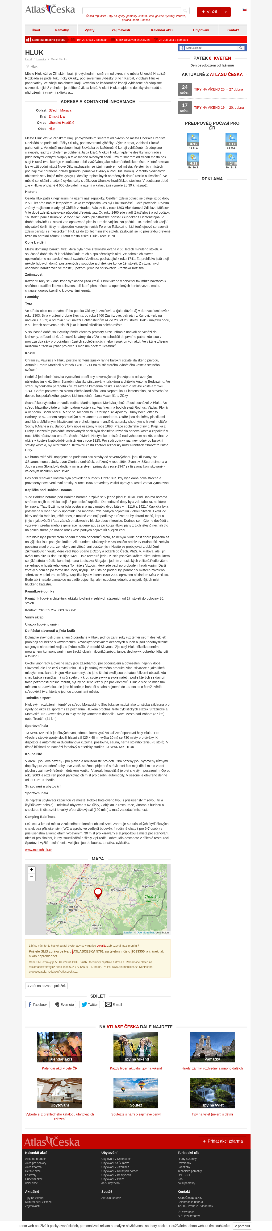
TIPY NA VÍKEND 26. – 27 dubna (218, 89)
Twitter (89, 1004)
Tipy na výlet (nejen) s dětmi (212, 1114)
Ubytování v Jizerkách (115, 1167)
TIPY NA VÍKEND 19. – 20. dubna (219, 107)
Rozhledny (184, 1163)
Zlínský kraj (57, 116)
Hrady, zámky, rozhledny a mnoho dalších (212, 1068)
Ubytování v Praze (113, 1179)
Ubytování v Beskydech (116, 1175)
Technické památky (190, 1171)
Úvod (36, 30)
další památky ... (188, 1183)
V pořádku (242, 1226)
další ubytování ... (112, 1183)
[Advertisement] (212, 213)
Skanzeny (184, 1167)
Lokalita (41, 59)
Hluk (52, 129)
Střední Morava (60, 110)
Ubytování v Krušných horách (119, 1171)
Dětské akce (33, 1171)
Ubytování (201, 30)
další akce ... (33, 1183)
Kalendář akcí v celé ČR (59, 1068)
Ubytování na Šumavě (115, 1163)
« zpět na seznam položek (46, 986)
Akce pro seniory (35, 1163)
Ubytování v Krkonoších (116, 1159)
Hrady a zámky (187, 1159)
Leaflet (128, 932)
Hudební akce (34, 1179)
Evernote (64, 1004)
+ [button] (31, 870)
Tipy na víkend (34, 1198)
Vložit (216, 12)
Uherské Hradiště (61, 122)
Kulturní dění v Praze (38, 1202)
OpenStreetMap (146, 932)
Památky (62, 30)
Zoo (180, 1179)
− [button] (31, 877)
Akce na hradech (35, 1159)
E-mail (113, 1004)
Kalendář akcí (162, 30)
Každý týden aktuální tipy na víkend (136, 1068)
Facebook (37, 1004)
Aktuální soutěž (111, 1198)
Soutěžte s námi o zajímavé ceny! (136, 1114)
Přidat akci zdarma (222, 1141)
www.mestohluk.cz (38, 850)
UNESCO (184, 1175)
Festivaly (30, 1175)
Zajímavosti (121, 30)
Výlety (89, 30)
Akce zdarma (33, 1167)
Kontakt (232, 30)
